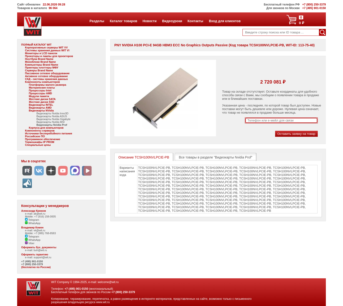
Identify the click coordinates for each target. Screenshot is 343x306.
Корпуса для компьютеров (46, 127)
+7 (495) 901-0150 (32, 261)
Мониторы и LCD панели (41, 53)
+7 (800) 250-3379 (32, 264)
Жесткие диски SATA (42, 99)
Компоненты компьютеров (42, 81)
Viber (30, 243)
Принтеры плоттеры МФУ (41, 67)
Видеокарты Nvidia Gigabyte (53, 119)
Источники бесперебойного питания (48, 133)
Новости (149, 21)
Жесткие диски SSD (41, 101)
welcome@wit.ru (108, 282)
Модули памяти (39, 96)
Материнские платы (42, 87)
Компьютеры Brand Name (41, 64)
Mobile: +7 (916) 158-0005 (40, 216)
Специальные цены (38, 144)
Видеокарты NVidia (41, 110)
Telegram (32, 219)
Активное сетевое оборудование (46, 76)
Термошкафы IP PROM (39, 142)
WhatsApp (32, 223)
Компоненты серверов (40, 130)
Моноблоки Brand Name (40, 61)
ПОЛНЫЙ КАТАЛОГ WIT (36, 44)
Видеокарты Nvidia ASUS (51, 116)
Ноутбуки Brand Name (39, 59)
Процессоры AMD (40, 93)
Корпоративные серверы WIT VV (46, 47)
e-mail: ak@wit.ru (35, 213)
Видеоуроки (172, 21)
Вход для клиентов (224, 21)
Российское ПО (35, 136)
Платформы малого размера (47, 84)
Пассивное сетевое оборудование (47, 73)
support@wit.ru (42, 257)
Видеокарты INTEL (41, 104)
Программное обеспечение (42, 139)
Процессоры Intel (40, 90)
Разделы (97, 21)
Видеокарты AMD (40, 107)
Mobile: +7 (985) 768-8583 (40, 233)
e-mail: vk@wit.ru (35, 230)
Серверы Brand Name (39, 70)
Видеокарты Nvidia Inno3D (52, 113)
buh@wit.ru (40, 250)
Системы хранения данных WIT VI (47, 50)
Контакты (195, 21)
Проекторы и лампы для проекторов (49, 56)
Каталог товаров (123, 21)
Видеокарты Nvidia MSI (50, 122)
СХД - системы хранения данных (46, 79)
